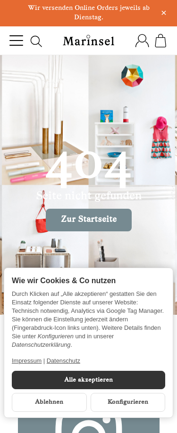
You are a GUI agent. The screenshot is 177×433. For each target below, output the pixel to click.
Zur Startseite (89, 220)
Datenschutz (63, 360)
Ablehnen (49, 402)
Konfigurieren (128, 402)
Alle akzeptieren (88, 380)
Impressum (27, 360)
